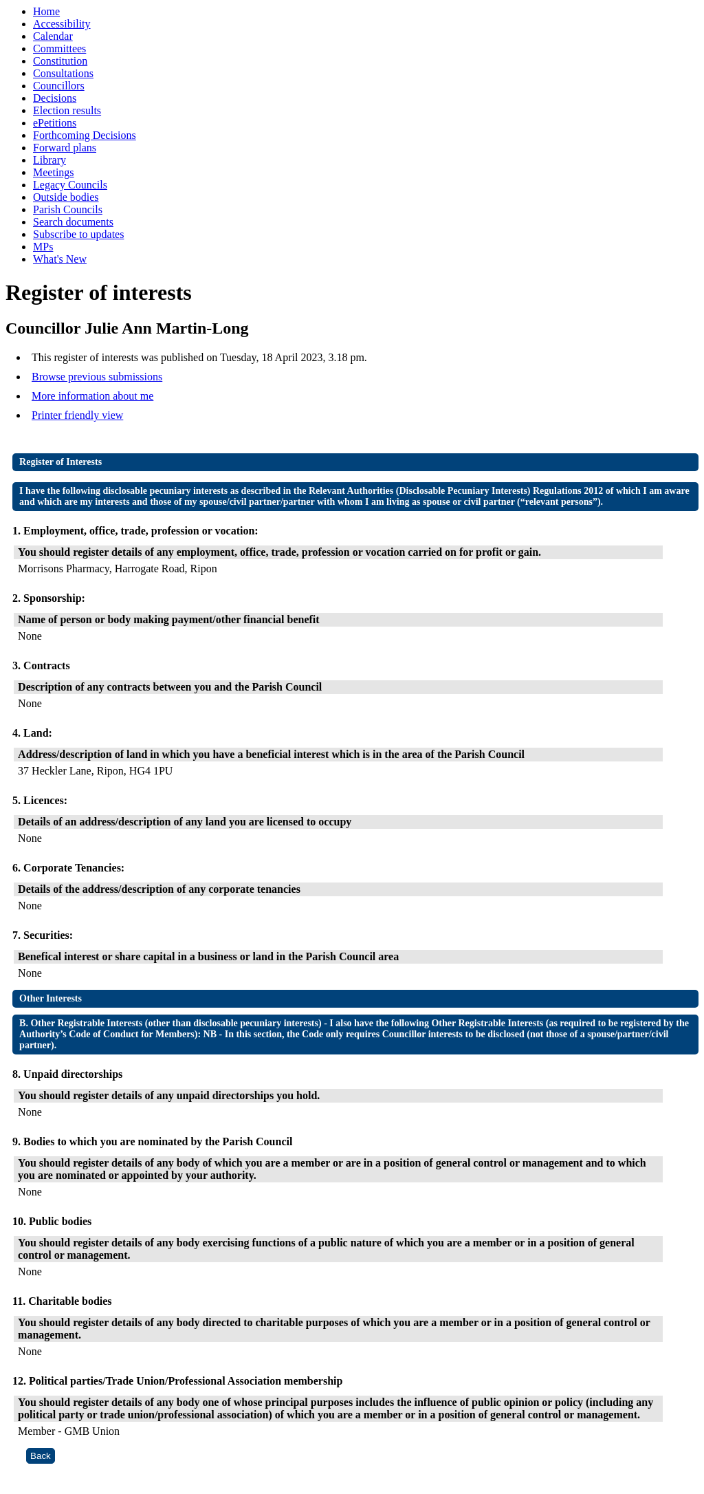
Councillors (59, 85)
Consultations (63, 73)
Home (46, 11)
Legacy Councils (70, 185)
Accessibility (62, 24)
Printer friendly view (77, 415)
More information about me (92, 396)
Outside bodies (66, 197)
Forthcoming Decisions (84, 135)
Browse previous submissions (97, 376)
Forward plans (64, 147)
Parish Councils (67, 209)
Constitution (60, 61)
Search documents (73, 222)
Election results (67, 110)
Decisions (54, 98)
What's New (60, 259)
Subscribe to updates (78, 234)
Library (49, 160)
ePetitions (54, 123)
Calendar (53, 36)
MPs (43, 246)
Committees (59, 48)
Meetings (53, 172)
